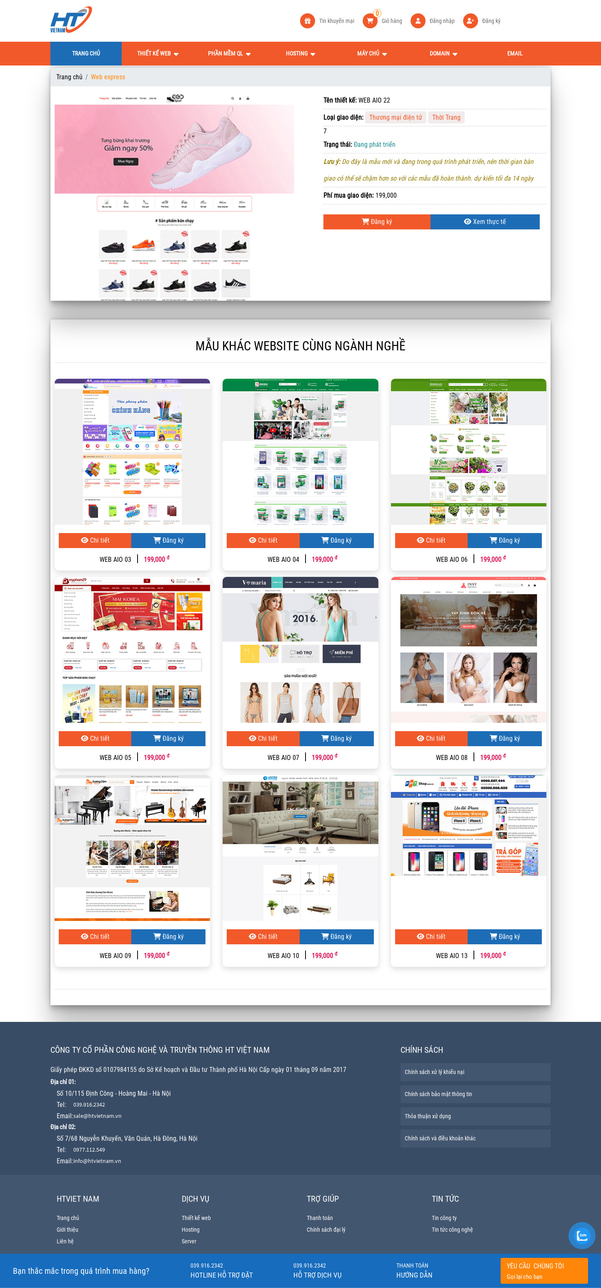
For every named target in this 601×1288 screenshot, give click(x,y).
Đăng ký (377, 222)
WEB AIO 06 (452, 560)
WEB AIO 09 (115, 956)
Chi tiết (95, 540)
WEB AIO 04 (283, 560)
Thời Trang (446, 117)
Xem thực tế (485, 222)
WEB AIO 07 (283, 758)
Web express (108, 77)
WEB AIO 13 (452, 956)
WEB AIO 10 (283, 956)
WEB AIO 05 (115, 758)
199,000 (156, 560)
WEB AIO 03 (115, 560)
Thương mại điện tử (395, 117)
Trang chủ (69, 77)
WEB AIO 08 (452, 758)
